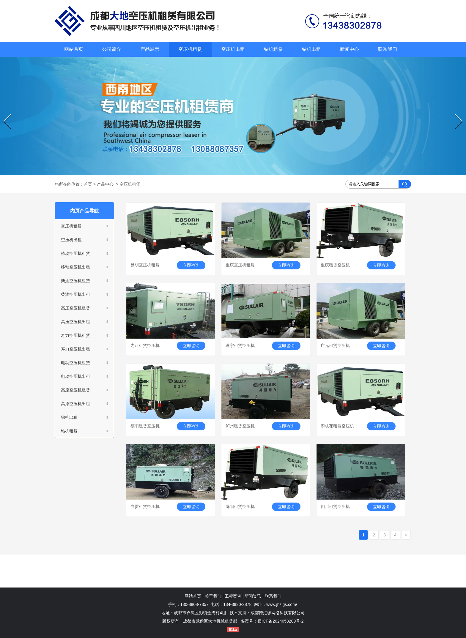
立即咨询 (191, 265)
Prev (4, 114)
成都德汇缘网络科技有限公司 (278, 612)
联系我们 (387, 49)
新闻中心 (349, 49)
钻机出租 (311, 49)
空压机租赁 (190, 49)
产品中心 (105, 184)
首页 (88, 184)
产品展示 (149, 49)
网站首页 (73, 49)
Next (455, 114)
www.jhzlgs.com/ (281, 604)
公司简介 (111, 49)
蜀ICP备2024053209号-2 (280, 621)
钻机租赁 (273, 49)
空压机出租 (233, 49)
